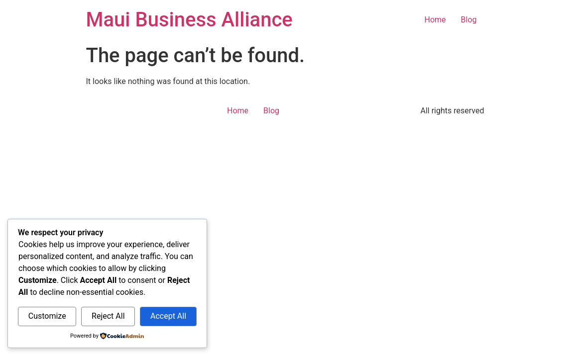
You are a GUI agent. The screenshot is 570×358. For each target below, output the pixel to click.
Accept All (168, 316)
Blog (469, 19)
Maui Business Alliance (189, 19)
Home (435, 19)
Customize (47, 316)
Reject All (108, 316)
